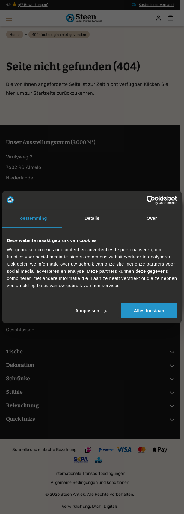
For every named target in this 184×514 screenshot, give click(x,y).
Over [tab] (152, 218)
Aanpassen (90, 310)
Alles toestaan (149, 310)
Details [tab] (92, 218)
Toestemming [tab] (32, 218)
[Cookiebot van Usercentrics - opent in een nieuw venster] (151, 200)
